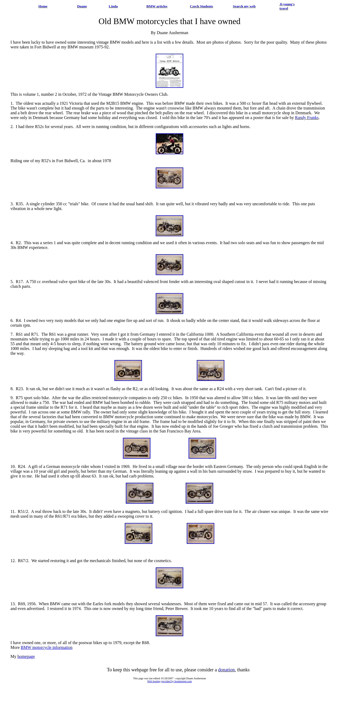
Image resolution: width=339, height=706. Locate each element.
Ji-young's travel (287, 6)
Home (42, 6)
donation (226, 669)
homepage (26, 656)
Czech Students (201, 6)
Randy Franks (307, 117)
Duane (82, 6)
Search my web (244, 6)
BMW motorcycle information (46, 647)
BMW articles (156, 6)
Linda (113, 6)
